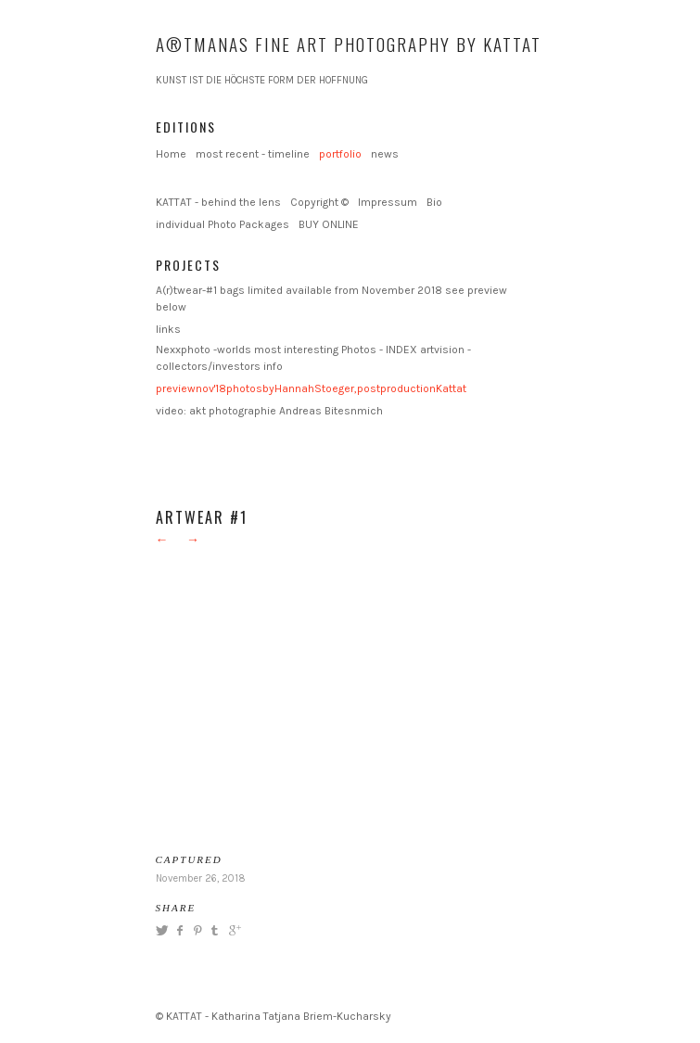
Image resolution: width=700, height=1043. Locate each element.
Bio (434, 202)
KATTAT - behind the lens (218, 202)
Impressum (387, 202)
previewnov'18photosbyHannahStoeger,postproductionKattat (311, 388)
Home (171, 153)
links (168, 329)
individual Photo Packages (222, 224)
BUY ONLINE (329, 224)
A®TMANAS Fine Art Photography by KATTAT (348, 44)
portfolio (340, 153)
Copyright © (319, 202)
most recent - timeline (253, 153)
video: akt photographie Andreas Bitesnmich (269, 410)
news (385, 153)
